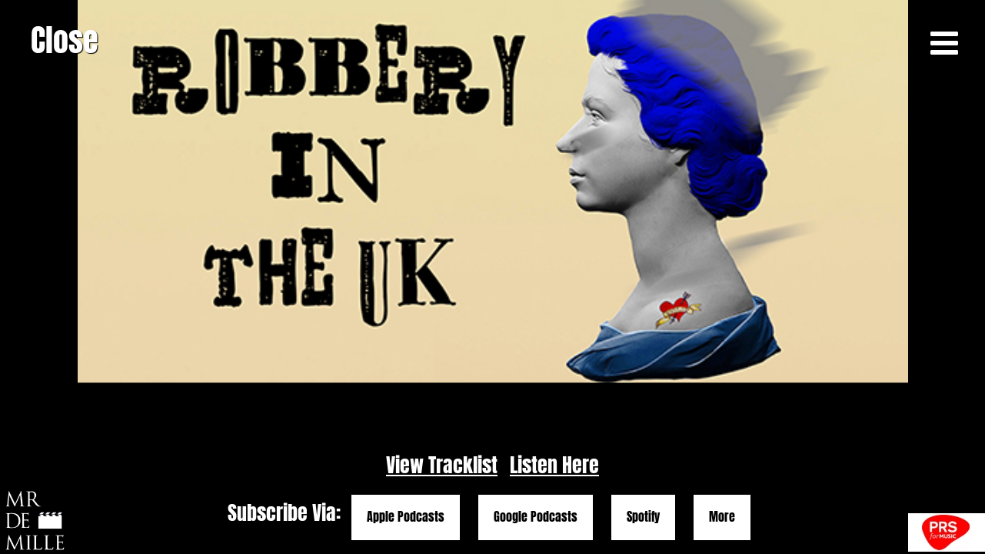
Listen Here (554, 465)
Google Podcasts (535, 517)
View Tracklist (441, 465)
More (722, 517)
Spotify (643, 517)
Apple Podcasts (405, 517)
